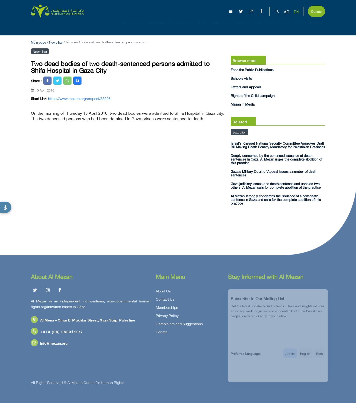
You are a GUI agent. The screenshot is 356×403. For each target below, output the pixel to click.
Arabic (290, 356)
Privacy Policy (167, 316)
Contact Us (165, 300)
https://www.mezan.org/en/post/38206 (79, 98)
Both (319, 356)
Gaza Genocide (160, 26)
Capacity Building (273, 26)
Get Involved (309, 26)
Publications (211, 26)
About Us (132, 26)
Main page (38, 42)
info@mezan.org (49, 343)
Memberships (167, 308)
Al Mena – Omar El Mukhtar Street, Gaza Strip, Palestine (83, 320)
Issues (185, 26)
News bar (56, 42)
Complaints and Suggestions (179, 324)
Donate (316, 11)
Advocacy (240, 26)
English (305, 356)
